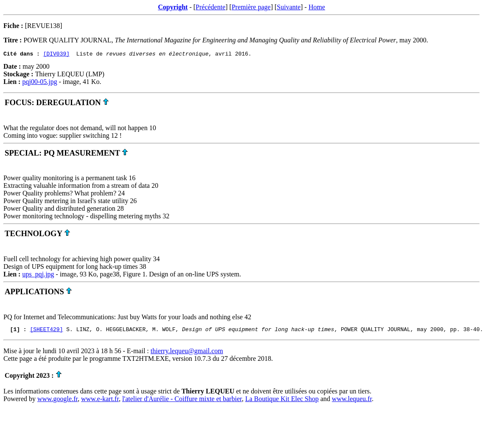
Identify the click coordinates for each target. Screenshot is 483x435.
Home (316, 7)
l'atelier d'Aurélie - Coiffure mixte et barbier (182, 401)
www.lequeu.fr (352, 401)
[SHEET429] (46, 331)
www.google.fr (57, 401)
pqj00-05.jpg (39, 82)
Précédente (210, 7)
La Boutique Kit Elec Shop (281, 401)
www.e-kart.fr (100, 401)
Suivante (289, 7)
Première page (251, 7)
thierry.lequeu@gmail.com (187, 353)
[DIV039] (56, 55)
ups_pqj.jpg (38, 275)
